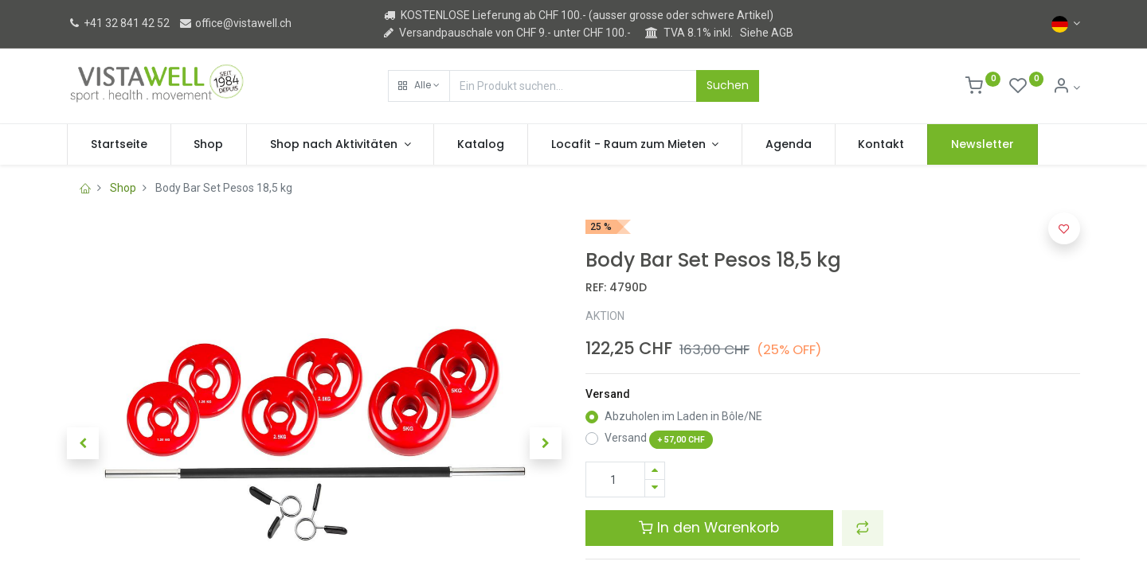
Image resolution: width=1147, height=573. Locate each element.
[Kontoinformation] (1066, 87)
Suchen (728, 85)
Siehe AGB (766, 32)
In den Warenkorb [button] (709, 527)
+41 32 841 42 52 (118, 23)
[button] (419, 86)
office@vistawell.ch (235, 23)
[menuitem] (119, 145)
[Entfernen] (654, 488)
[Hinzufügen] (654, 470)
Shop (123, 187)
